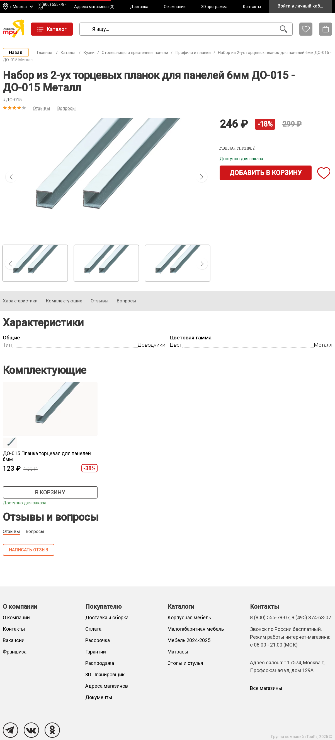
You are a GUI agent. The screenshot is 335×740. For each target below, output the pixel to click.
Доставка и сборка (106, 617)
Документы (98, 697)
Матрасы (177, 652)
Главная (44, 52)
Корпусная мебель (189, 617)
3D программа (214, 6)
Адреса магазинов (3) (94, 6)
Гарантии (95, 652)
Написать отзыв (28, 549)
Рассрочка (97, 640)
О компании (175, 6)
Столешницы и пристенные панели (135, 52)
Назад (16, 52)
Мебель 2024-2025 (188, 640)
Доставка (139, 6)
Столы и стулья (185, 663)
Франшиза (14, 652)
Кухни (88, 52)
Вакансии (14, 640)
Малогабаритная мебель (195, 629)
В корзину (50, 492)
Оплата (93, 629)
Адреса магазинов (106, 686)
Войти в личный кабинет (304, 6)
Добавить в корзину (265, 173)
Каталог (68, 52)
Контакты (252, 6)
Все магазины (266, 688)
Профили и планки (193, 52)
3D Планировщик (105, 674)
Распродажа (99, 663)
